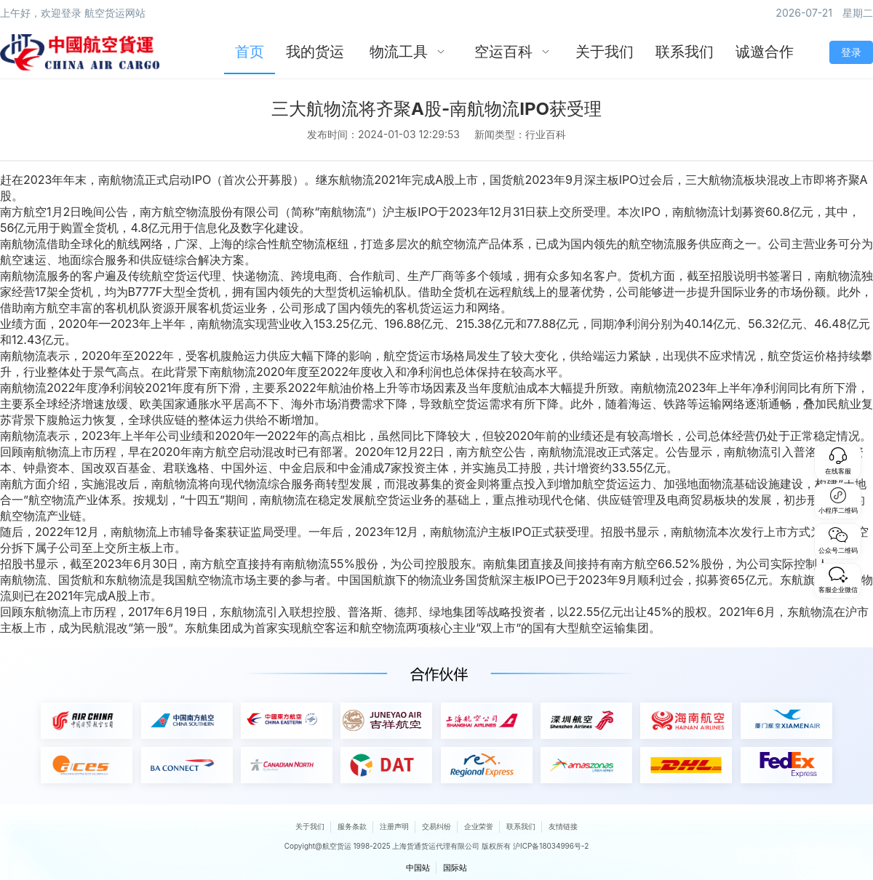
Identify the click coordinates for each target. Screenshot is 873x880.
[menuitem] (407, 52)
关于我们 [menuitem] (604, 51)
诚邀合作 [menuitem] (765, 51)
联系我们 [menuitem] (684, 51)
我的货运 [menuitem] (315, 51)
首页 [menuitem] (249, 51)
